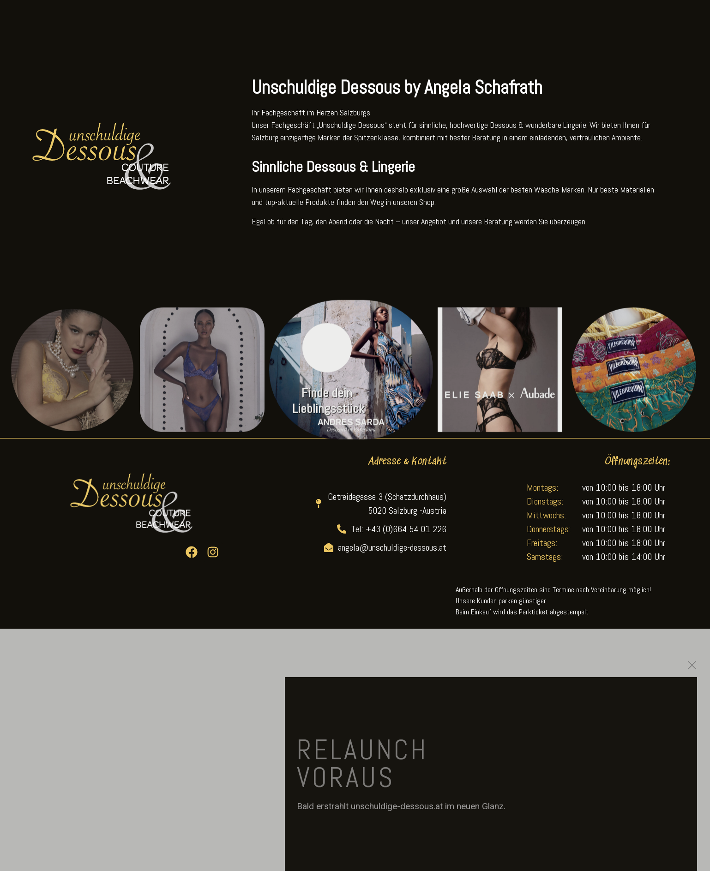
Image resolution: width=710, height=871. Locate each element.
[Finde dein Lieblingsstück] (327, 360)
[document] (355, 750)
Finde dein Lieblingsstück (328, 414)
